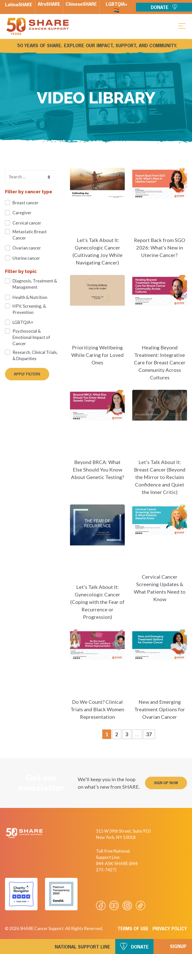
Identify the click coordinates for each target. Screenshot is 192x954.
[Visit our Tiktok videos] (140, 905)
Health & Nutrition (29, 297)
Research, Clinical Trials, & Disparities (35, 355)
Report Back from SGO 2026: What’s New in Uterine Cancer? (159, 247)
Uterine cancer (26, 258)
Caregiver (22, 212)
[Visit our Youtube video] (114, 905)
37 (150, 733)
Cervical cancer (26, 223)
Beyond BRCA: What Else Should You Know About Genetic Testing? (97, 469)
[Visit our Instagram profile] (127, 905)
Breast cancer (25, 202)
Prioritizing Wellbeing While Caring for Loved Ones (97, 354)
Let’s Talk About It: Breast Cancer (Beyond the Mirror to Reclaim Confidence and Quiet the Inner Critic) (160, 477)
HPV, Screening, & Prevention (29, 309)
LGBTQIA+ (22, 322)
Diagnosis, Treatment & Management (34, 284)
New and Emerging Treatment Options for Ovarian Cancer (159, 709)
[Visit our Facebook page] (101, 905)
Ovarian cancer (26, 247)
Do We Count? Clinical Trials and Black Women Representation (97, 709)
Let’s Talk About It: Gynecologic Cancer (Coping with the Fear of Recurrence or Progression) (97, 602)
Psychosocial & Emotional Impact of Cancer (31, 337)
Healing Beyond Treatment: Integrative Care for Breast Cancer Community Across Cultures (160, 362)
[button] (182, 26)
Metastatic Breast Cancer (29, 234)
